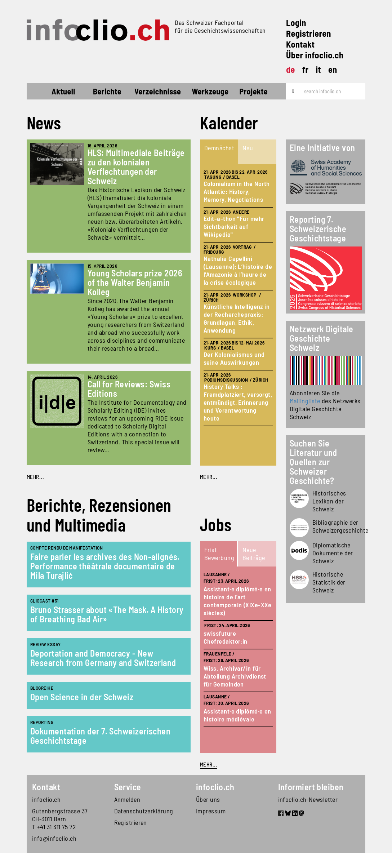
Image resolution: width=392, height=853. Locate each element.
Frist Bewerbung (219, 553)
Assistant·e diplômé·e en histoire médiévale (237, 715)
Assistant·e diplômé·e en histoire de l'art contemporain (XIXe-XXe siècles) (238, 601)
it (318, 69)
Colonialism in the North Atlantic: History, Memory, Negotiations (237, 191)
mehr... (208, 477)
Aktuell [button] (63, 91)
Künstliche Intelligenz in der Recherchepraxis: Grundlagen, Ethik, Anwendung (237, 318)
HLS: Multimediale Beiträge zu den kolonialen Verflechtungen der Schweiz (136, 166)
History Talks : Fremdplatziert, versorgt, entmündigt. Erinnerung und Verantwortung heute (238, 402)
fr (305, 69)
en (332, 69)
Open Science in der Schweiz (81, 697)
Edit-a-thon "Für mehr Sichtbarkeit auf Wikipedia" (234, 226)
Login (296, 22)
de (290, 69)
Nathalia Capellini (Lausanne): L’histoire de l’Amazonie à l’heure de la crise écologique (238, 270)
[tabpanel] (238, 315)
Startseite (40, 92)
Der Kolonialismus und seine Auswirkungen (234, 358)
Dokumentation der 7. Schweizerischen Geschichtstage (100, 736)
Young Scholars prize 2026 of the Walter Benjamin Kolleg (135, 282)
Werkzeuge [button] (210, 91)
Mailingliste (305, 401)
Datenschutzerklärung (143, 811)
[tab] (219, 151)
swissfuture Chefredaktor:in (226, 637)
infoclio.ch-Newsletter (308, 799)
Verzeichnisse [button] (157, 91)
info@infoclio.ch (54, 838)
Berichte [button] (107, 91)
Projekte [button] (253, 91)
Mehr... (35, 477)
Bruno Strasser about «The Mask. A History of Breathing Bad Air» (106, 614)
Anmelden (127, 799)
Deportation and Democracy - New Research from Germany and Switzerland (103, 658)
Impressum (211, 811)
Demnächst (219, 148)
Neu (247, 148)
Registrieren (308, 33)
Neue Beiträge (253, 553)
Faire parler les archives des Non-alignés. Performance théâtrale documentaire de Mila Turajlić (105, 566)
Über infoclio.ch (314, 55)
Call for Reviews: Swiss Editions (129, 389)
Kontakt (300, 44)
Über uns (208, 799)
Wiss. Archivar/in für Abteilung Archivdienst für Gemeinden (235, 676)
